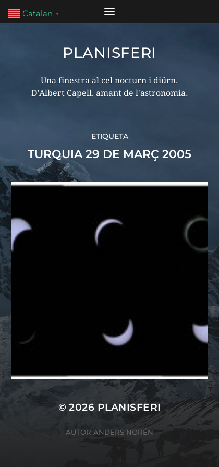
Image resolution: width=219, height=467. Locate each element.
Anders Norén (123, 432)
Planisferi (109, 53)
